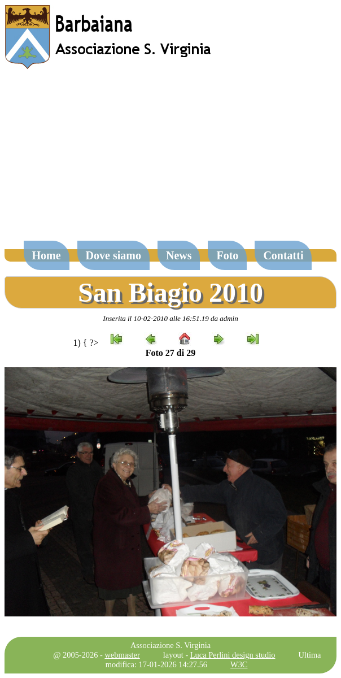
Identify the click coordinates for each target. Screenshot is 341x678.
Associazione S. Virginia (170, 645)
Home (46, 255)
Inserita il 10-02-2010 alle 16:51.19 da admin (170, 318)
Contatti (283, 255)
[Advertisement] (170, 160)
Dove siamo (113, 255)
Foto (227, 255)
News (179, 255)
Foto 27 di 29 (170, 353)
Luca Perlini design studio (233, 654)
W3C (238, 664)
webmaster (121, 654)
